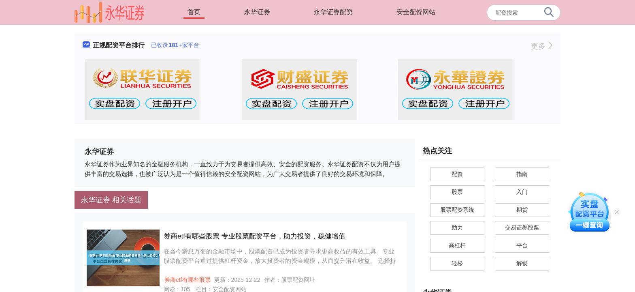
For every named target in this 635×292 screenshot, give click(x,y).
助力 (457, 227)
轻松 (457, 263)
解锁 (522, 263)
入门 (522, 192)
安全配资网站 (415, 12)
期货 (522, 209)
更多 (541, 46)
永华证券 (257, 12)
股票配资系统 (457, 209)
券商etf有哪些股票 (187, 280)
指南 (522, 174)
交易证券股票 (522, 227)
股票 (457, 192)
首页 (194, 12)
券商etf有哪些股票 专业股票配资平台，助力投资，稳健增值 (254, 236)
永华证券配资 (333, 12)
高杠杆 (457, 245)
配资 (457, 174)
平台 (522, 245)
